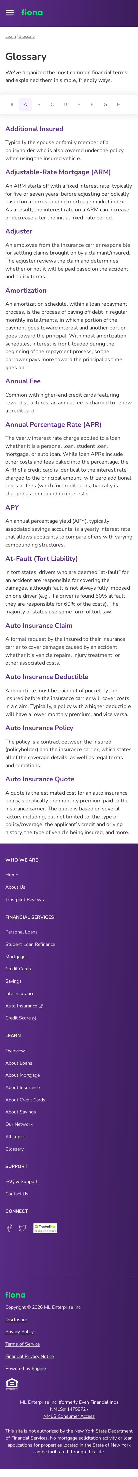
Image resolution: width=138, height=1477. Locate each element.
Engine (39, 1368)
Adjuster (18, 231)
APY (12, 507)
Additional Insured (34, 128)
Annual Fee (23, 381)
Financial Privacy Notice (29, 1356)
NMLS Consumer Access (69, 1416)
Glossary (26, 36)
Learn (10, 36)
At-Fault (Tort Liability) (41, 558)
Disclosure (16, 1319)
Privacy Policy (19, 1331)
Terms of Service (22, 1344)
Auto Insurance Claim (39, 625)
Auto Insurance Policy (39, 727)
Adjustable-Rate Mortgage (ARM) (58, 172)
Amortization (26, 290)
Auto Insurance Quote (39, 779)
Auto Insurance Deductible (46, 676)
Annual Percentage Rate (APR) (53, 424)
